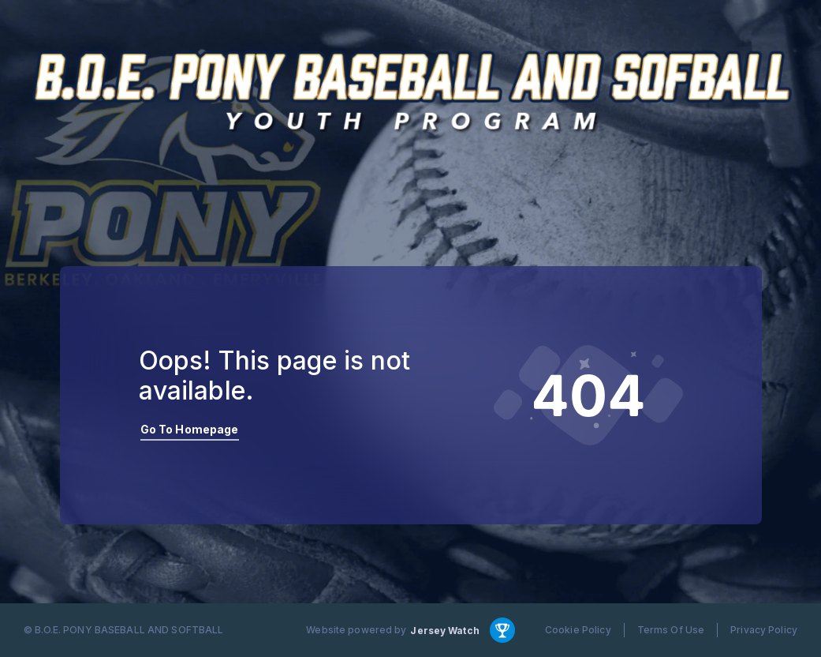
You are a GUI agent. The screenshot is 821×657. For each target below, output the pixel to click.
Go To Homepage (189, 429)
